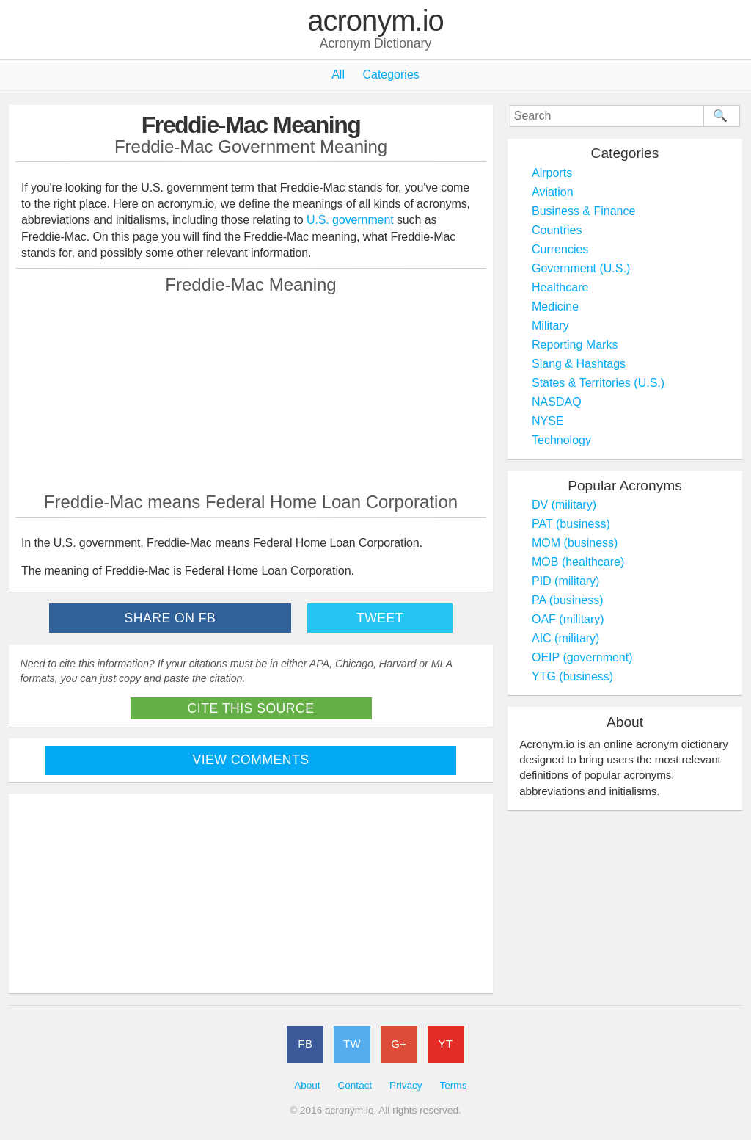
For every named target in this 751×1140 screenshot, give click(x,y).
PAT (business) (571, 524)
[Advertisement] (251, 392)
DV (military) (564, 504)
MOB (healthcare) (578, 562)
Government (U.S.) (581, 268)
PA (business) (568, 600)
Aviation (553, 192)
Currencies (560, 249)
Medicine (555, 306)
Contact (354, 1085)
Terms (452, 1085)
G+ (398, 1043)
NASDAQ (557, 402)
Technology (561, 440)
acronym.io (375, 21)
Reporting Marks (575, 344)
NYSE (548, 421)
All (338, 74)
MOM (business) (575, 543)
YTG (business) (572, 676)
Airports (552, 173)
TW (352, 1043)
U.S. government (350, 220)
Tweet (379, 618)
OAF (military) (568, 619)
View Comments (251, 759)
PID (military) (565, 581)
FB (305, 1043)
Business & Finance (583, 211)
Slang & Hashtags (579, 363)
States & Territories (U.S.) (598, 383)
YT (446, 1043)
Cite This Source (251, 708)
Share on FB (170, 618)
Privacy (405, 1085)
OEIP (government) (582, 657)
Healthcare (560, 287)
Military (550, 325)
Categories (390, 74)
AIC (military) (565, 638)
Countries (557, 230)
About (307, 1085)
